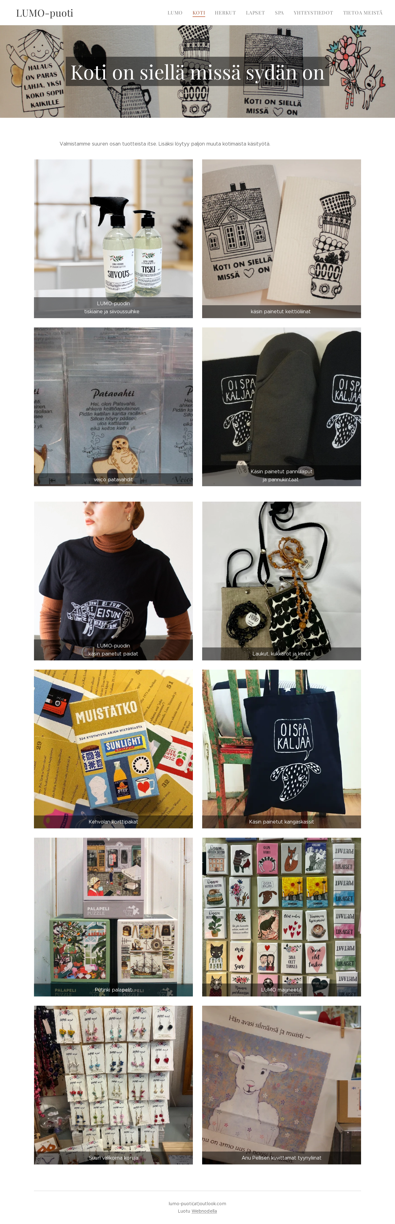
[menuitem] (183, 12)
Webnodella (204, 1211)
